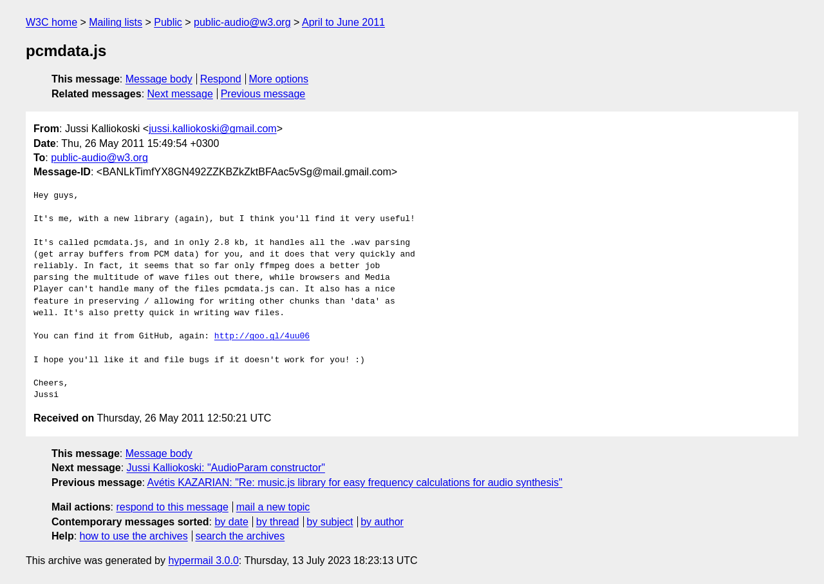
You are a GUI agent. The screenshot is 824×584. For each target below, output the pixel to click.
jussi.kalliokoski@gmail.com (213, 128)
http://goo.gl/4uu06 (262, 336)
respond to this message (172, 506)
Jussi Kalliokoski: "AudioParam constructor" (226, 467)
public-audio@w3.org (242, 22)
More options (279, 78)
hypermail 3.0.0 (203, 560)
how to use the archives (134, 535)
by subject (329, 521)
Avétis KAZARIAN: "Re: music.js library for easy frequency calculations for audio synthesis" (355, 482)
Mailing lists (115, 22)
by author (382, 521)
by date (231, 521)
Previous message (263, 93)
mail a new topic (273, 506)
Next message (180, 93)
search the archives (240, 535)
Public (168, 22)
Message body (159, 78)
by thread (277, 521)
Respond (220, 78)
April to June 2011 (343, 22)
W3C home (51, 22)
